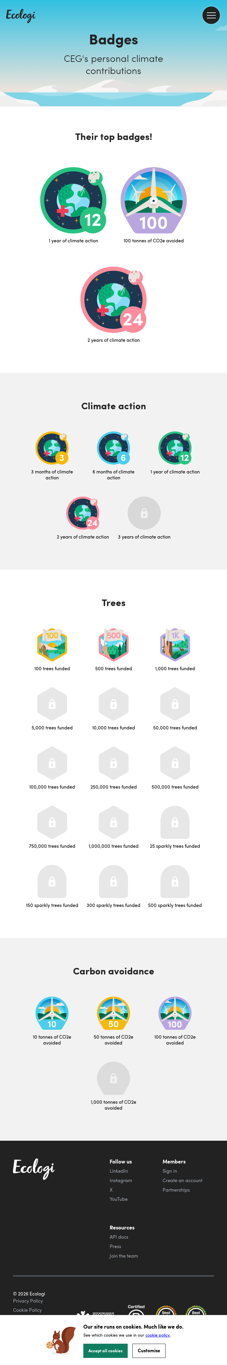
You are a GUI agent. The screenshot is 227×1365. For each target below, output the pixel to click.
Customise (149, 1350)
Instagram (121, 1180)
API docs (119, 1237)
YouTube (119, 1199)
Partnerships (176, 1190)
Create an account (182, 1180)
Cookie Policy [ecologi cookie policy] (27, 1310)
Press (115, 1246)
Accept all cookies (105, 1350)
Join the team (124, 1256)
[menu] (211, 15)
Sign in (170, 1171)
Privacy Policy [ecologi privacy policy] (28, 1301)
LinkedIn (119, 1171)
